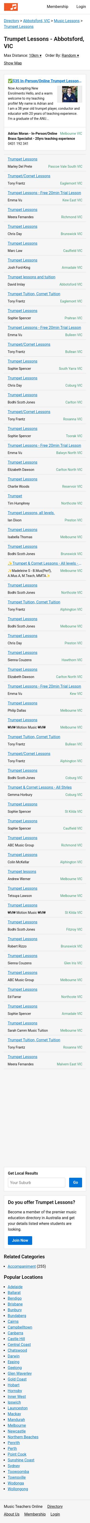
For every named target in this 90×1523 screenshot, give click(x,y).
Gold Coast (17, 1379)
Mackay (14, 1414)
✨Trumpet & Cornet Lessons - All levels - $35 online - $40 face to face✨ (45, 563)
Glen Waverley (20, 1373)
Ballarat (14, 1292)
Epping (13, 1362)
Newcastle (17, 1431)
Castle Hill (16, 1339)
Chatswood (17, 1350)
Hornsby (15, 1391)
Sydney (14, 1466)
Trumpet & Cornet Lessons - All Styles (40, 787)
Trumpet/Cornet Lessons (29, 176)
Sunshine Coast (21, 1460)
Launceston (18, 1408)
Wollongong (18, 1489)
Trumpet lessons (22, 871)
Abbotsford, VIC (36, 21)
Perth (12, 1448)
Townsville (17, 1477)
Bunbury (15, 1310)
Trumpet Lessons (19, 26)
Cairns (13, 1321)
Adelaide (15, 1287)
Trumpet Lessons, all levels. (31, 513)
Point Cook (17, 1454)
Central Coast (19, 1344)
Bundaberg (17, 1315)
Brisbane (15, 1304)
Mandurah (16, 1419)
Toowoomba (18, 1471)
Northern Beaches (23, 1437)
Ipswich (14, 1402)
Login (81, 6)
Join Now (20, 1240)
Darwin (14, 1356)
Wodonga (16, 1483)
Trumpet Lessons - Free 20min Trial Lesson (44, 193)
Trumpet (15, 496)
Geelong (15, 1367)
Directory (11, 21)
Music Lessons (67, 21)
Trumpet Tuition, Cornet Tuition (34, 294)
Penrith (14, 1442)
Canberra (15, 1333)
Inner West (17, 1396)
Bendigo (15, 1298)
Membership (57, 6)
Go (75, 1182)
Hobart (13, 1385)
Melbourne (17, 1425)
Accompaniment (22, 1266)
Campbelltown (20, 1327)
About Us (11, 1514)
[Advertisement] (45, 1118)
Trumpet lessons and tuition (31, 277)
